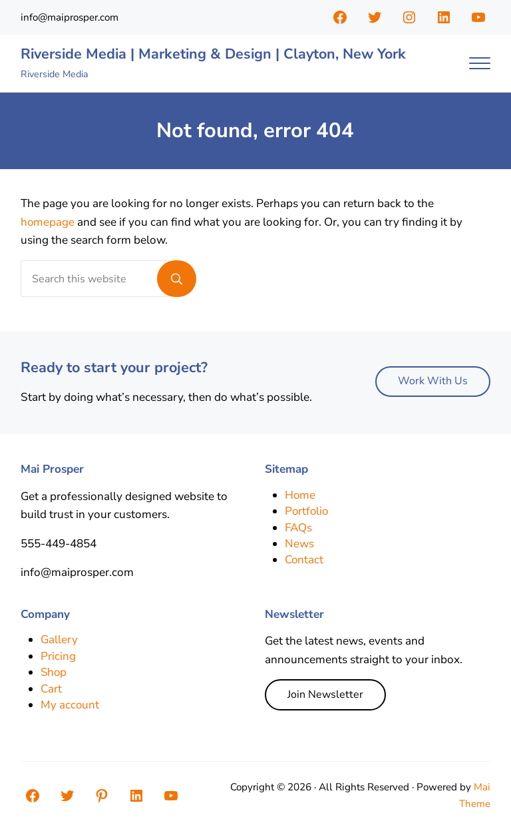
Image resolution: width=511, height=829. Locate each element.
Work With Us (433, 381)
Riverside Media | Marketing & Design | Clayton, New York (217, 54)
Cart (52, 688)
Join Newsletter (325, 694)
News (299, 543)
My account (70, 704)
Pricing (58, 656)
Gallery (59, 639)
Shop (54, 672)
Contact (305, 559)
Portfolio (307, 511)
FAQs (299, 527)
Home (300, 495)
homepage (48, 222)
